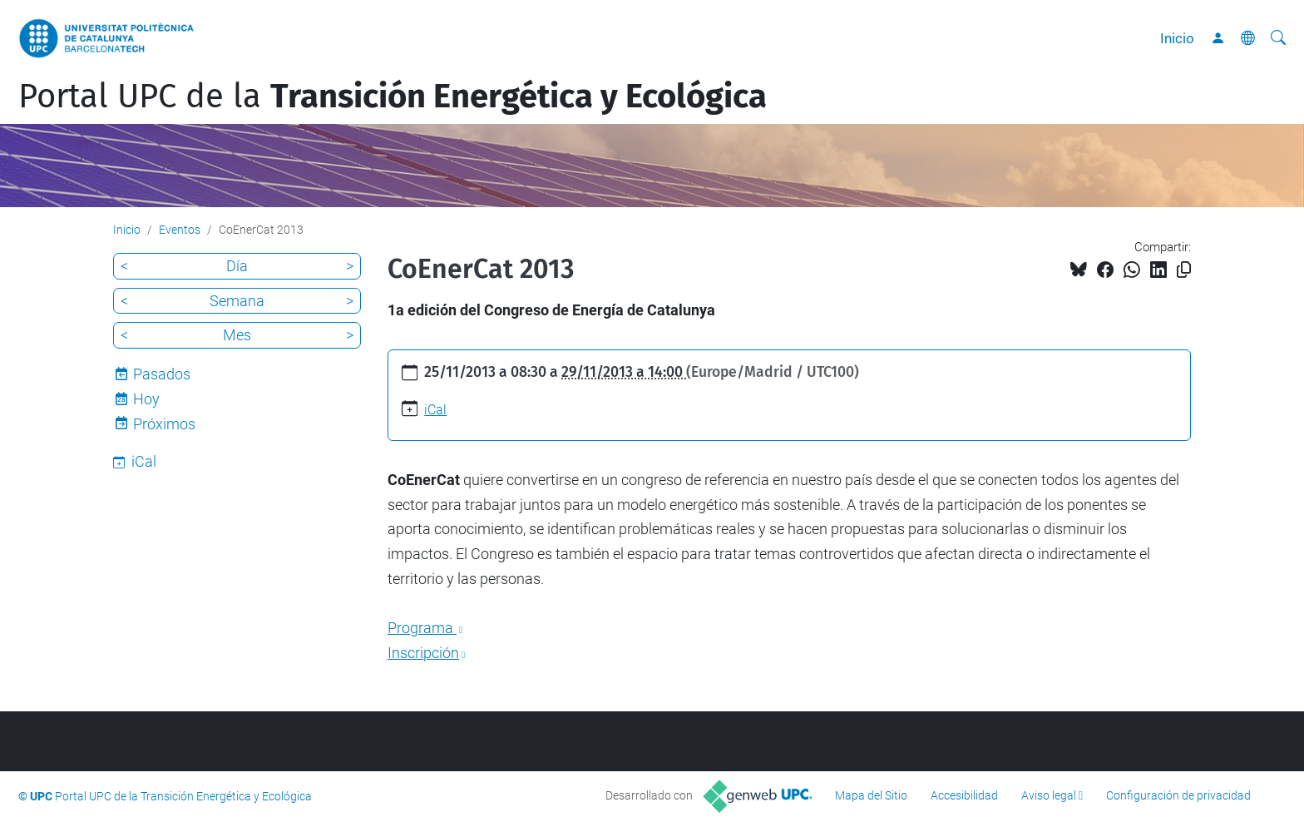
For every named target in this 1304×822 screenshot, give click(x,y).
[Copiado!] (1184, 270)
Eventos (179, 229)
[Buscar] (1278, 38)
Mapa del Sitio (871, 795)
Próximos (164, 424)
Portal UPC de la (392, 96)
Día (237, 266)
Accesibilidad (964, 795)
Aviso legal (1048, 795)
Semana (237, 300)
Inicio (1177, 38)
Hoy (146, 399)
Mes (237, 335)
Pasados (161, 374)
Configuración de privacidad (1178, 795)
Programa (422, 627)
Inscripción (423, 652)
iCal (435, 410)
